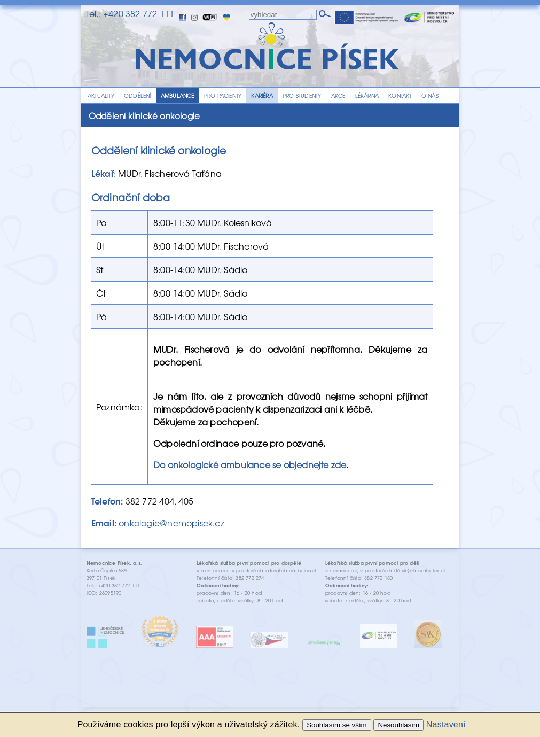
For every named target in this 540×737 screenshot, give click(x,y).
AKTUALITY (101, 95)
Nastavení (446, 724)
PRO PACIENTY (222, 95)
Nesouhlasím (398, 725)
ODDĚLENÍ (137, 95)
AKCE (338, 95)
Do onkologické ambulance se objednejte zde (250, 464)
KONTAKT (399, 95)
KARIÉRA (261, 95)
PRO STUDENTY (302, 95)
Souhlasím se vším (337, 725)
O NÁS (430, 95)
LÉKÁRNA (367, 95)
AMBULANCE (177, 95)
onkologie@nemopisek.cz (171, 522)
